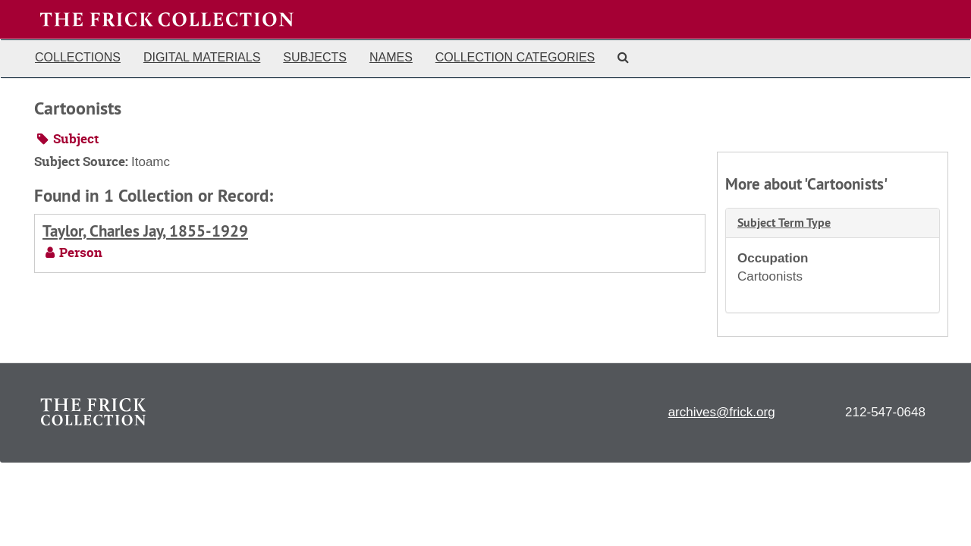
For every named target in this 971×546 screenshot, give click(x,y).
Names (391, 57)
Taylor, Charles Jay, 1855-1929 (145, 231)
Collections (78, 57)
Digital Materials (201, 57)
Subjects (315, 57)
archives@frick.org (721, 412)
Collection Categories (515, 57)
